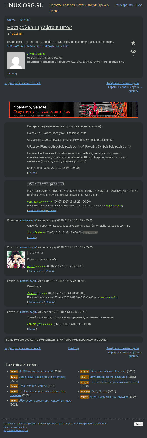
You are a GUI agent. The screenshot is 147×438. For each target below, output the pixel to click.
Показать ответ (36, 271)
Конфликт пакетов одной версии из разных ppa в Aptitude (122, 87)
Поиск (54, 11)
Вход (138, 5)
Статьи (81, 5)
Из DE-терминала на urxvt (36, 371)
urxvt (15, 33)
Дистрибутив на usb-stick (24, 83)
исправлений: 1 (113, 205)
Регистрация (124, 5)
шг (21, 33)
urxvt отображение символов (108, 376)
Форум (92, 5)
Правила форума (27, 423)
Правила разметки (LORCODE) (55, 423)
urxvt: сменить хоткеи (33, 385)
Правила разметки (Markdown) (90, 423)
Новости (55, 5)
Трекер (104, 5)
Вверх (139, 424)
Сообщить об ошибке (15, 427)
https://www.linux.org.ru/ (16, 430)
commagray (34, 201)
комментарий (29, 220)
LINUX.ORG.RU (24, 5)
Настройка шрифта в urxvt (39, 27)
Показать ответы (37, 210)
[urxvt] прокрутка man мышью (109, 396)
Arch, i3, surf (99, 391)
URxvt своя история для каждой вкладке (45, 400)
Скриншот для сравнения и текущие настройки (37, 45)
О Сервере (9, 423)
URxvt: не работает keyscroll (108, 371)
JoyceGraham (36, 53)
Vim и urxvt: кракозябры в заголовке (42, 376)
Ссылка (12, 73)
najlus (31, 266)
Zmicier (31, 293)
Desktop (25, 19)
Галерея (69, 5)
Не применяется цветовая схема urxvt (114, 382)
